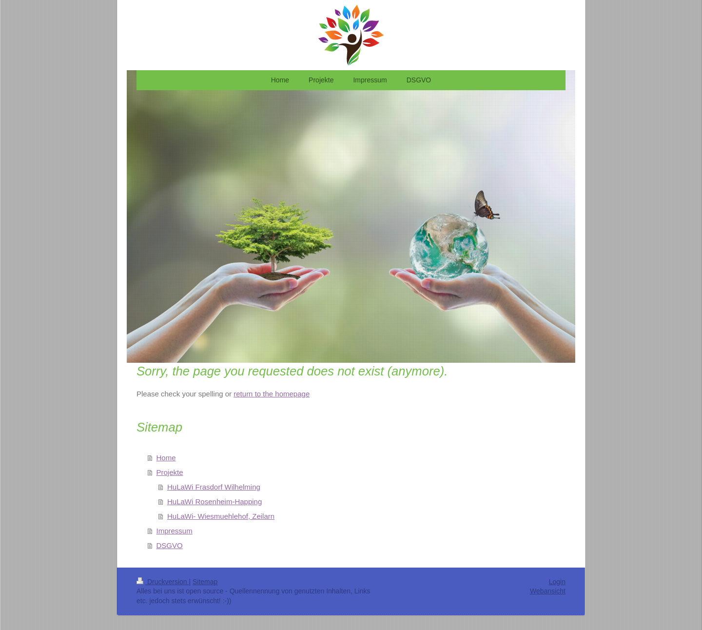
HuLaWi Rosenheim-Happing (214, 501)
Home (166, 457)
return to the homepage (272, 394)
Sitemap (205, 582)
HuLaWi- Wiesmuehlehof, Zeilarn (220, 516)
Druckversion (162, 582)
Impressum (174, 531)
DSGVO (169, 545)
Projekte (169, 472)
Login (557, 582)
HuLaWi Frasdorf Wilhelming (213, 487)
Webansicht (548, 591)
